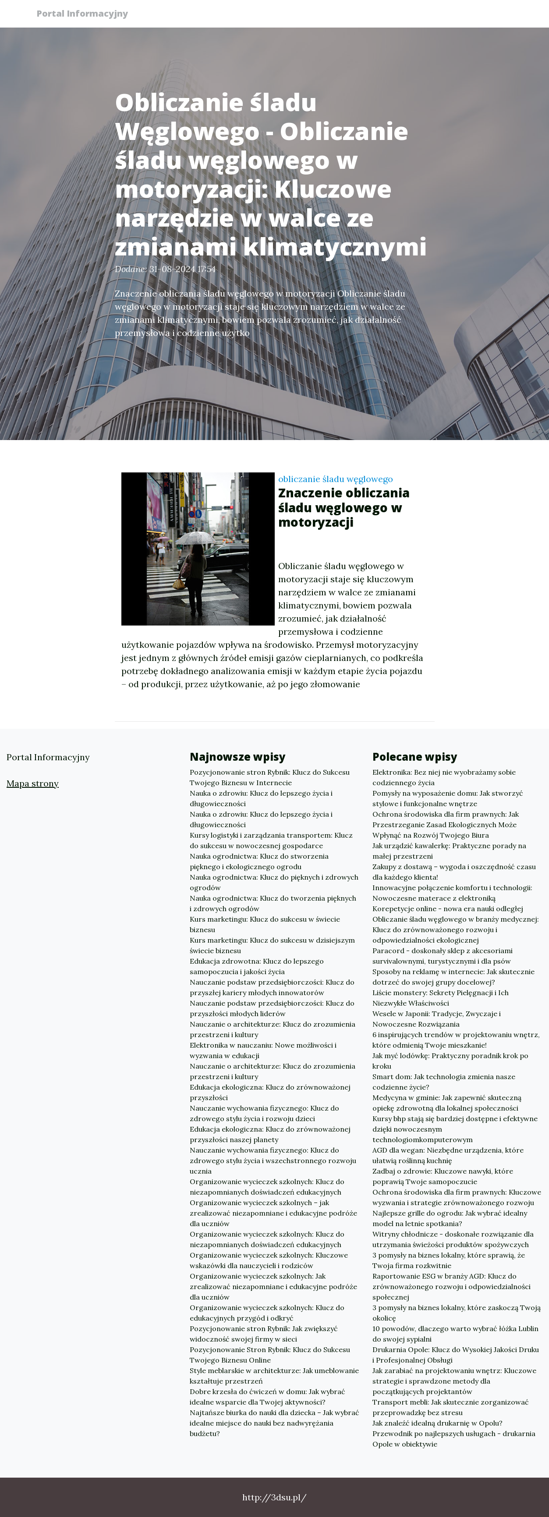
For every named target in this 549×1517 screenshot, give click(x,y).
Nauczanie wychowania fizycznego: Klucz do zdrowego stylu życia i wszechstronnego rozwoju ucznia (273, 1160)
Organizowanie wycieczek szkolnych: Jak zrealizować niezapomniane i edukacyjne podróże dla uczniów (273, 1286)
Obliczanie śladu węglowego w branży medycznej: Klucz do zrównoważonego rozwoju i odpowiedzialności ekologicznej (455, 929)
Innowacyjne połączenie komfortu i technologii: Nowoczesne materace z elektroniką (452, 892)
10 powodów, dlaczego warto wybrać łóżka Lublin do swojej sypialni (455, 1333)
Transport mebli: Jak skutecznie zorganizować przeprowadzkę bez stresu (450, 1407)
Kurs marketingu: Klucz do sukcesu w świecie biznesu (265, 924)
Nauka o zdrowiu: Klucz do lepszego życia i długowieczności (261, 798)
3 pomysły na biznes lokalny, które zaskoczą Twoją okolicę (456, 1312)
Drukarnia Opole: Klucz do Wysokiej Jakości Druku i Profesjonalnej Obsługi (455, 1354)
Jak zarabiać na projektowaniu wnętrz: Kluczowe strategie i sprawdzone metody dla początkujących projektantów (454, 1381)
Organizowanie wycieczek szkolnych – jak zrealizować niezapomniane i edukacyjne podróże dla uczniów (273, 1213)
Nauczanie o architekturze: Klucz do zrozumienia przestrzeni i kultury (272, 1029)
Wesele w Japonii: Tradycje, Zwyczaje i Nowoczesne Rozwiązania (436, 1018)
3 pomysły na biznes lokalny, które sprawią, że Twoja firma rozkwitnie (448, 1260)
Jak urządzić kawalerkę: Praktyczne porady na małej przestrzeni (449, 850)
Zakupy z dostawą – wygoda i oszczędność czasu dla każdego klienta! (454, 871)
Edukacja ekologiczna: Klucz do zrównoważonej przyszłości (270, 1092)
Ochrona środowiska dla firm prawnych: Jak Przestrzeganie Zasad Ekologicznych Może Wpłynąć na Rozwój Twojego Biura (445, 824)
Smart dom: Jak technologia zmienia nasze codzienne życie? (443, 1081)
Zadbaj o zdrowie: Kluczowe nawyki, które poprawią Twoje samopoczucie (442, 1176)
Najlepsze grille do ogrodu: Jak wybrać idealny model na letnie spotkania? (449, 1218)
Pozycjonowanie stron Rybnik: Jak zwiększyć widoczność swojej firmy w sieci (264, 1333)
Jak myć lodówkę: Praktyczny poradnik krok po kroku (450, 1060)
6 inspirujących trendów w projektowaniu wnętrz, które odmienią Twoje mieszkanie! (456, 1039)
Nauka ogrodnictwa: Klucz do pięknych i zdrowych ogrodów (274, 882)
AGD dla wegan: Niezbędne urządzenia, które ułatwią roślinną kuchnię (448, 1155)
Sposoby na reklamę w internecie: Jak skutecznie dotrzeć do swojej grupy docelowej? (453, 976)
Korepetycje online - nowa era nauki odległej (447, 908)
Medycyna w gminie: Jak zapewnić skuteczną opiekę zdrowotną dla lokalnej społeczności (446, 1102)
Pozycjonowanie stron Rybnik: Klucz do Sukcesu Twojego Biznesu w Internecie (270, 777)
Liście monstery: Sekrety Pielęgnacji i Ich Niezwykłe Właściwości (440, 997)
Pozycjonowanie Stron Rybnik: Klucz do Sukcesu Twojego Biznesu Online (270, 1354)
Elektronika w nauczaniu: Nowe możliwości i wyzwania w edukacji (263, 1050)
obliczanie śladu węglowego (335, 478)
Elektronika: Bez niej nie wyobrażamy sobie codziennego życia (444, 777)
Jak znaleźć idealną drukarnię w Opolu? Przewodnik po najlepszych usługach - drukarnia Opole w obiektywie (453, 1433)
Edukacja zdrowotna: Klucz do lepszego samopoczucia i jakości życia (257, 966)
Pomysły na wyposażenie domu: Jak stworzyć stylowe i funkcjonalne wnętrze (447, 798)
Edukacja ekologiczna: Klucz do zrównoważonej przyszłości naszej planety (270, 1134)
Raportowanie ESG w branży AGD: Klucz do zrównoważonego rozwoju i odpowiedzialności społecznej (451, 1286)
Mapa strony (33, 783)
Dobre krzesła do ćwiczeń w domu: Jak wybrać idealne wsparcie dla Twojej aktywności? (267, 1396)
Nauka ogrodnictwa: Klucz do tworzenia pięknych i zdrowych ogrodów (273, 903)
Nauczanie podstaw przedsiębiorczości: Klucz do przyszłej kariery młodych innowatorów (272, 987)
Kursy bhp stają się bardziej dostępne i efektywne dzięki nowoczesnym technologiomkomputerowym (455, 1129)
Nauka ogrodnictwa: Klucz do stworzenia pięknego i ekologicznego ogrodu (259, 861)
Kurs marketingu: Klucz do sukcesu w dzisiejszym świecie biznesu (272, 945)
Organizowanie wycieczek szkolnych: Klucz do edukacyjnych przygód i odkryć (267, 1312)
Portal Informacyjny (86, 14)
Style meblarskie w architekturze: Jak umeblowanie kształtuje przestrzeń (274, 1375)
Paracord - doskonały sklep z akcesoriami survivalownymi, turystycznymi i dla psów (442, 955)
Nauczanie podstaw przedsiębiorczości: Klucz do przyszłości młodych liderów (272, 1008)
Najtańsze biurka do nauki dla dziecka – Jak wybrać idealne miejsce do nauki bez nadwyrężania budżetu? (274, 1423)
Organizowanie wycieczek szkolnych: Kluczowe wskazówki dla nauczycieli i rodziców (269, 1260)
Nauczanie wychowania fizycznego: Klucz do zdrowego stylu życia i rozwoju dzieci (264, 1113)
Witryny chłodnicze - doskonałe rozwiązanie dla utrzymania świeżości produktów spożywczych (453, 1239)
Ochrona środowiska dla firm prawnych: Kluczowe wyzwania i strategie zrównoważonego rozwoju (456, 1197)
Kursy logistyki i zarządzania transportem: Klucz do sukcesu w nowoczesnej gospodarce (271, 840)
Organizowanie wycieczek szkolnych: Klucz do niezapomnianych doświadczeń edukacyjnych (267, 1186)
